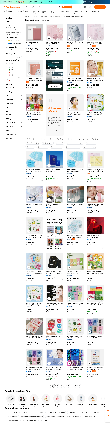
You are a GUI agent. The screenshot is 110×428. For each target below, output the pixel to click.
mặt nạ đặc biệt (49, 139)
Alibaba (27, 16)
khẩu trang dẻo (91, 143)
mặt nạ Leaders (43, 147)
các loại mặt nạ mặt (12, 420)
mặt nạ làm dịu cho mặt (73, 147)
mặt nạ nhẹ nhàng (56, 147)
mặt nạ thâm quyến (73, 416)
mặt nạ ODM (96, 139)
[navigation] (14, 201)
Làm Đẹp (34, 16)
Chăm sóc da (43, 16)
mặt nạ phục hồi (62, 139)
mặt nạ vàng (72, 412)
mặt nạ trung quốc (38, 412)
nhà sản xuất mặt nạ (32, 143)
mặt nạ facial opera (12, 416)
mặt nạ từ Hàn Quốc (12, 412)
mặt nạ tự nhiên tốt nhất (29, 420)
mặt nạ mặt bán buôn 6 (33, 139)
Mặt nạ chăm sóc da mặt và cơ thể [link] (73, 16)
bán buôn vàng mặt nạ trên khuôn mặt (32, 416)
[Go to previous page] (50, 386)
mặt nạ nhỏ (26, 412)
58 (76, 386)
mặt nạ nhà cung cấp (89, 147)
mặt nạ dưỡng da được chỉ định (80, 139)
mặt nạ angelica (47, 143)
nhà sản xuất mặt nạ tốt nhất (56, 412)
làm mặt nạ (30, 147)
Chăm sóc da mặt (55, 16)
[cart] (85, 7)
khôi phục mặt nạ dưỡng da (75, 143)
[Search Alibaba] (41, 7)
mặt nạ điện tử (95, 412)
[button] (59, 7)
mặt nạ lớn (59, 143)
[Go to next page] (79, 386)
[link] (107, 410)
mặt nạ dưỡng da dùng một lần (55, 416)
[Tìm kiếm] (66, 7)
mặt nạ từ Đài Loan (89, 416)
